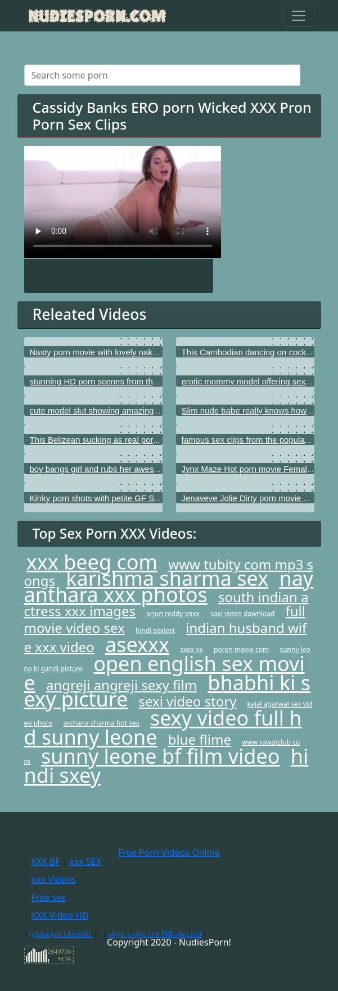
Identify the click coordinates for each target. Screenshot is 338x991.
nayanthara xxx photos (169, 586)
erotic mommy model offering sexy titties (257, 381)
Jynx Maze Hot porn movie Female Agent (259, 469)
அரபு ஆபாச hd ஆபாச (155, 933)
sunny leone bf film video (160, 756)
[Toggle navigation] (298, 15)
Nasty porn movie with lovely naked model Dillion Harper (135, 352)
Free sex (48, 897)
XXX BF (45, 861)
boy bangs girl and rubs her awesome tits (106, 469)
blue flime (199, 739)
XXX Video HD (59, 915)
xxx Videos (53, 879)
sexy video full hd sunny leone (163, 727)
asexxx (137, 644)
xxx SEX (86, 861)
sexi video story (187, 701)
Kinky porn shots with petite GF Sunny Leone (114, 498)
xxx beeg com (91, 562)
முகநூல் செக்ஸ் (61, 933)
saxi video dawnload (242, 613)
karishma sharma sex (167, 578)
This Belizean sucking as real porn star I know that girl (131, 439)
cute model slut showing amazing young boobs (117, 410)
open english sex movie (164, 673)
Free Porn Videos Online (168, 852)
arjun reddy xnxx (173, 613)
